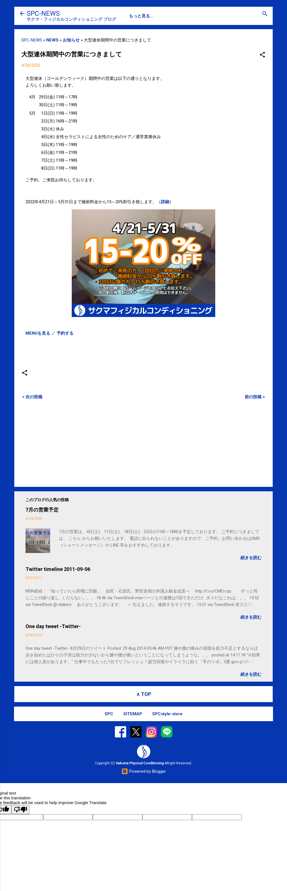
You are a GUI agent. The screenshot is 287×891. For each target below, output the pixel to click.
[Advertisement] (143, 443)
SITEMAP (132, 713)
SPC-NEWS (43, 13)
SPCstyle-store (167, 713)
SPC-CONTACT (163, 15)
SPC (133, 15)
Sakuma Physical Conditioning (140, 763)
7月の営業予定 (42, 510)
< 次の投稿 (32, 396)
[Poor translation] (20, 809)
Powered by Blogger (143, 771)
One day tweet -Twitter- (53, 626)
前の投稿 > (255, 396)
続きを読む (250, 557)
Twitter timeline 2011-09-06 (58, 569)
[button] (262, 55)
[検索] (264, 14)
